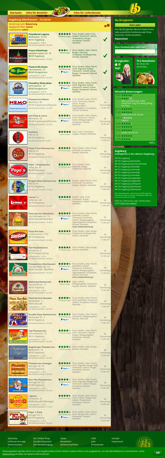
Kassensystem (15, 444)
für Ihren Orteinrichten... (146, 71)
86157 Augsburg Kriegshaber (128, 181)
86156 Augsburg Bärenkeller (127, 161)
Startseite (16, 12)
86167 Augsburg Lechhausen (128, 183)
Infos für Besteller (37, 12)
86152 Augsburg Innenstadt (127, 166)
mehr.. (152, 142)
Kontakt (115, 438)
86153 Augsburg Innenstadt (127, 169)
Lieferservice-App (17, 441)
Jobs (93, 441)
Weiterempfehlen (69, 444)
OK (158, 452)
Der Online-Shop (41, 438)
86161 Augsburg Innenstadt (127, 172)
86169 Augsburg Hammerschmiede (131, 163)
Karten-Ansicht (101, 19)
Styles (63, 438)
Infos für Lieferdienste (87, 12)
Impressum (117, 441)
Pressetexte (97, 444)
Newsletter (66, 441)
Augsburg (120, 151)
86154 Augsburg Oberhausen (128, 189)
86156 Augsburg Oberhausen (128, 186)
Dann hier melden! (129, 203)
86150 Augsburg (122, 158)
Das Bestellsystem (42, 441)
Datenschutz (9, 454)
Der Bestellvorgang (42, 444)
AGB (93, 438)
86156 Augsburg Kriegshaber (128, 178)
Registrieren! (121, 38)
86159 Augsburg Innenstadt (127, 175)
